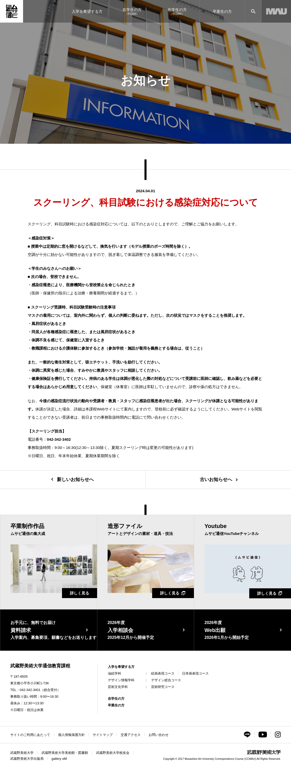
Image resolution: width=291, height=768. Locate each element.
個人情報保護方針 (71, 735)
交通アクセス (131, 735)
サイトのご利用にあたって (30, 735)
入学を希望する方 (121, 667)
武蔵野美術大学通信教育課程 (40, 665)
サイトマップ (103, 735)
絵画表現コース (162, 673)
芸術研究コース (162, 687)
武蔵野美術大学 (22, 753)
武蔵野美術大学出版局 (27, 759)
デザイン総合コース (166, 680)
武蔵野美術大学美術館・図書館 (64, 753)
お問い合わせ (159, 735)
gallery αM (59, 759)
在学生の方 (116, 698)
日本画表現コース (195, 673)
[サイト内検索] (253, 11)
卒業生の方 (116, 705)
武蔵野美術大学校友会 (112, 753)
